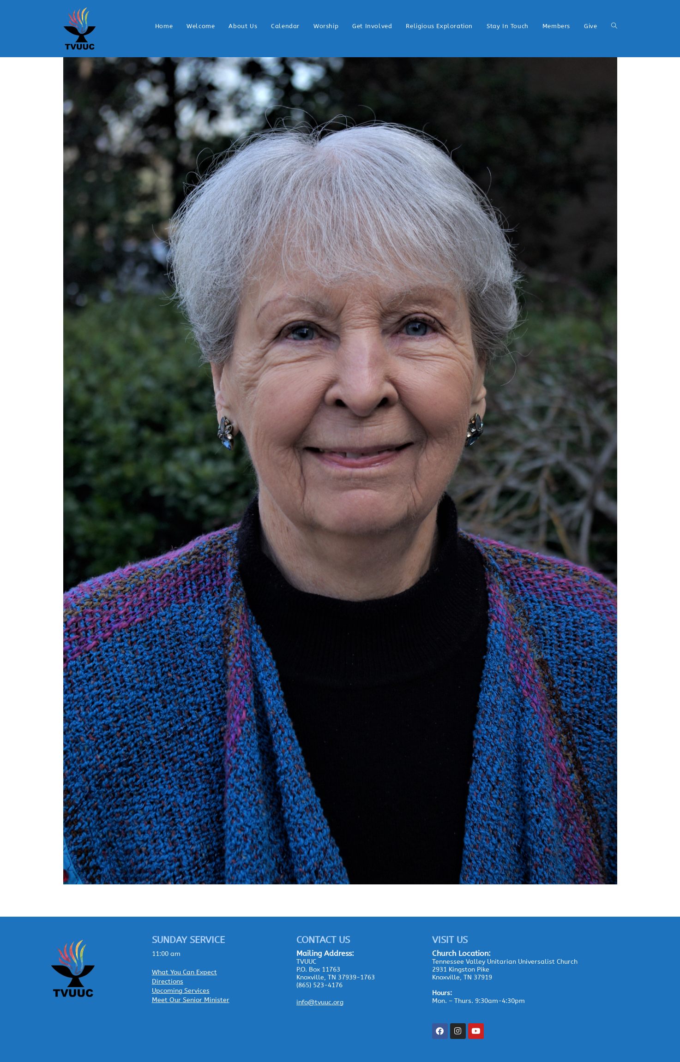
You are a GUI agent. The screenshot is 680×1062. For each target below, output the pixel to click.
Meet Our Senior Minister (190, 1000)
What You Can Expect (184, 972)
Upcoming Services (181, 991)
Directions (167, 981)
